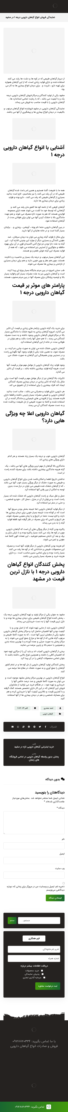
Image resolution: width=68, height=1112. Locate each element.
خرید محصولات (32, 970)
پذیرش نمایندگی (32, 974)
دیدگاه (61, 808)
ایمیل (62, 854)
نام (63, 839)
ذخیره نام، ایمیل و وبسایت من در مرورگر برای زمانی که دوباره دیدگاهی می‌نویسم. (36, 888)
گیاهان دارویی (48, 714)
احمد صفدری (48, 708)
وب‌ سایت (60, 868)
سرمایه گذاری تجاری (32, 977)
